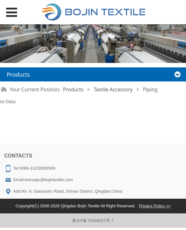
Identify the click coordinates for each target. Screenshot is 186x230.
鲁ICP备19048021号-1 (93, 220)
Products (73, 89)
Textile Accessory (113, 89)
